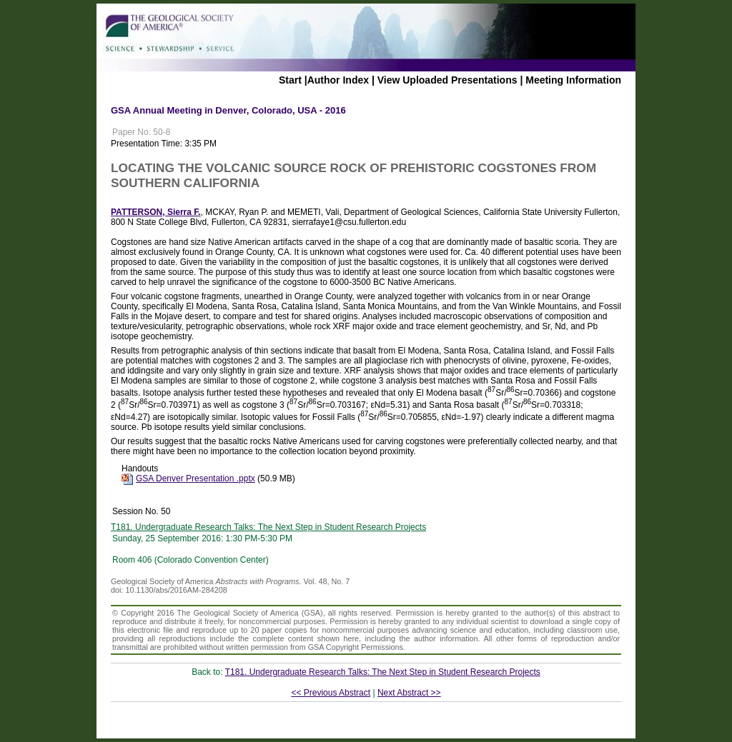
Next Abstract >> (409, 693)
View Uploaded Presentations (447, 80)
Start (290, 80)
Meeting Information (573, 80)
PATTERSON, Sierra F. (156, 212)
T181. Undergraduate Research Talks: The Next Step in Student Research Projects (268, 527)
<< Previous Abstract (330, 693)
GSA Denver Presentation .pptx (195, 478)
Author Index (338, 80)
